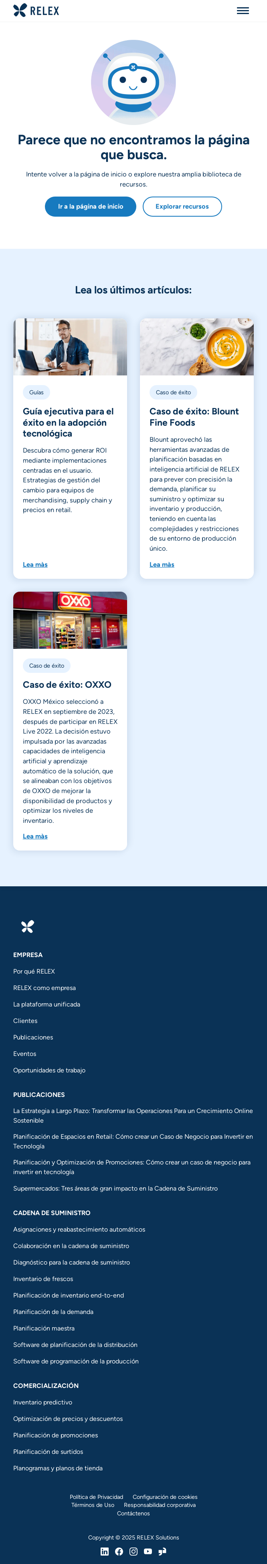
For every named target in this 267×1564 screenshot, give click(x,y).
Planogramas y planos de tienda (58, 1468)
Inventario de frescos (43, 1279)
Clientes (25, 1021)
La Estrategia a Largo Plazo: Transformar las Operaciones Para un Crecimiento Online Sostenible (133, 1115)
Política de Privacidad (96, 1496)
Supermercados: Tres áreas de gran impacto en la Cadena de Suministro (115, 1188)
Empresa (27, 955)
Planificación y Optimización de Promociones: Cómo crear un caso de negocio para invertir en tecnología (132, 1167)
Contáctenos (133, 1513)
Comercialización (46, 1386)
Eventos (24, 1054)
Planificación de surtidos (48, 1451)
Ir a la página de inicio (90, 206)
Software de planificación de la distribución (75, 1345)
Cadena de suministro (52, 1213)
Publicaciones (33, 1037)
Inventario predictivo (42, 1402)
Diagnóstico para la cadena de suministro (71, 1262)
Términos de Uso (92, 1505)
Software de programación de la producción (76, 1361)
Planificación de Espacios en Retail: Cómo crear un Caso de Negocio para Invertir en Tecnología (133, 1141)
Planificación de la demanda (53, 1312)
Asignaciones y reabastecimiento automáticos (79, 1229)
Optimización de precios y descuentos (68, 1419)
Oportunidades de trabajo (49, 1070)
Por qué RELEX (34, 971)
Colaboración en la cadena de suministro (71, 1246)
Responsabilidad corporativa (160, 1505)
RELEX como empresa (44, 988)
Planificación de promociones (55, 1435)
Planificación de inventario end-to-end (68, 1295)
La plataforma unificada (46, 1004)
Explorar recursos (182, 206)
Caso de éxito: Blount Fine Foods (194, 417)
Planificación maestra (44, 1328)
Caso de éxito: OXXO (68, 684)
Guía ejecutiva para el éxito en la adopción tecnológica (68, 422)
